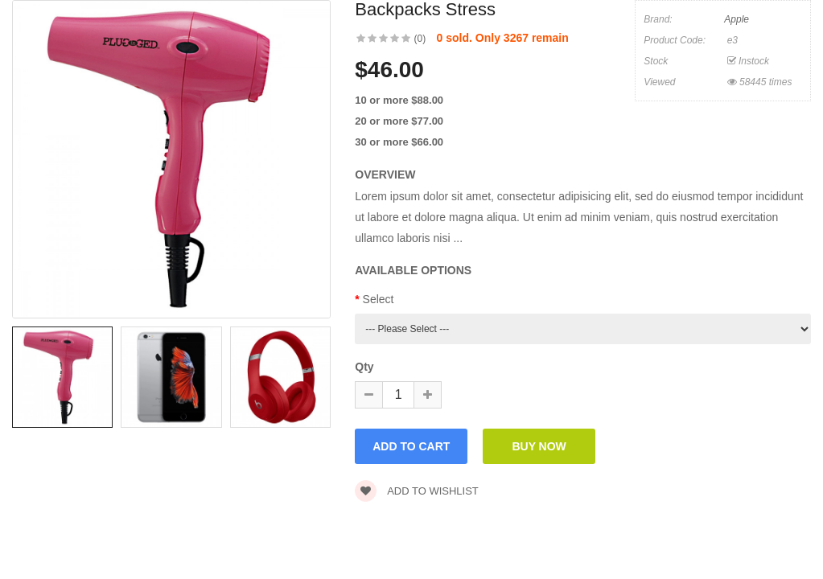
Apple (736, 19)
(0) (420, 38)
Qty (364, 366)
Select (378, 299)
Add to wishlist (417, 491)
